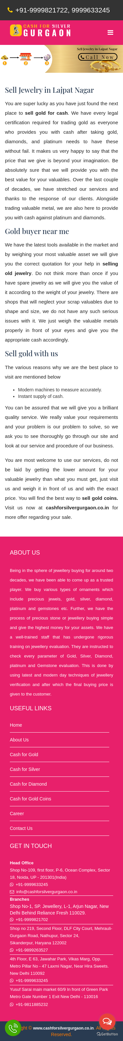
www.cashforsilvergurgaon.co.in (63, 1028)
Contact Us (21, 828)
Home (16, 725)
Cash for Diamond (28, 784)
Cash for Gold (24, 754)
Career (17, 813)
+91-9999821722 (38, 10)
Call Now (97, 57)
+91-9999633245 (32, 884)
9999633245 (91, 10)
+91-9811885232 (32, 1004)
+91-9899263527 (32, 950)
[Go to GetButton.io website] (107, 1034)
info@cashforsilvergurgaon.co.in (46, 891)
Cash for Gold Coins (30, 798)
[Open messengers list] (107, 1021)
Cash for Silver (25, 769)
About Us (19, 739)
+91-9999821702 (32, 919)
